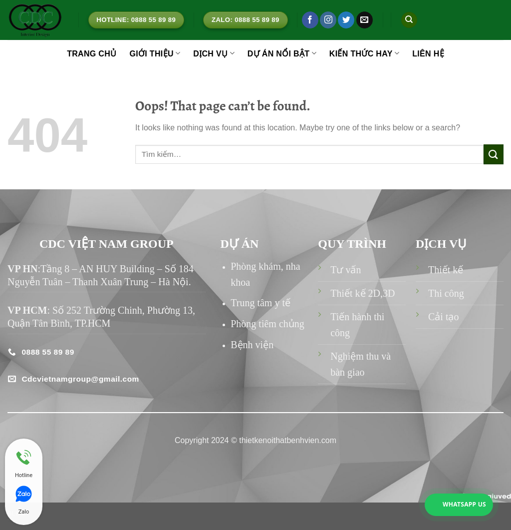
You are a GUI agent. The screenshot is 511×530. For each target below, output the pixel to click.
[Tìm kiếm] (409, 20)
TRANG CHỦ (91, 53)
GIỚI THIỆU (154, 53)
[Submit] (494, 154)
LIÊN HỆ (428, 53)
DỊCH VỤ (214, 53)
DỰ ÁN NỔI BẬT (282, 53)
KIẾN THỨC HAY (364, 53)
